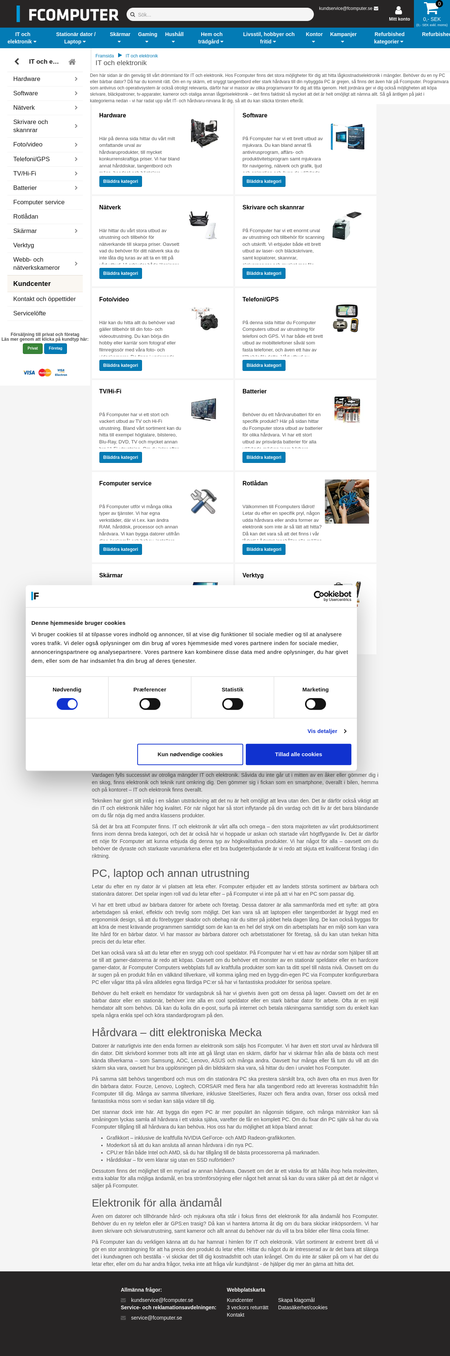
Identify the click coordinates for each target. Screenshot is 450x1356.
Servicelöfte (29, 313)
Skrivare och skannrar (273, 207)
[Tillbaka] (17, 62)
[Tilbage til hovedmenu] (73, 61)
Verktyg (23, 245)
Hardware (112, 115)
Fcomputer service (39, 202)
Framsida (105, 56)
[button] (23, 38)
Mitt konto (399, 19)
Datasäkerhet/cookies (303, 1307)
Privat (33, 348)
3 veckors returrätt (248, 1307)
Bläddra (120, 181)
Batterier (254, 391)
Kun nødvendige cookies (224, 754)
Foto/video (114, 299)
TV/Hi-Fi (110, 391)
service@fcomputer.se (156, 1318)
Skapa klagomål (296, 1300)
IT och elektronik (46, 61)
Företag (56, 348)
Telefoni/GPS (260, 299)
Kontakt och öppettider (44, 298)
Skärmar (111, 575)
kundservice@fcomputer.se (345, 8)
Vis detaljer (356, 731)
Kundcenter (240, 1300)
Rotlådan (25, 216)
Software (254, 115)
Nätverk (110, 207)
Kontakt (235, 1315)
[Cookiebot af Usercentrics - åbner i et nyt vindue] (353, 596)
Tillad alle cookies (332, 754)
